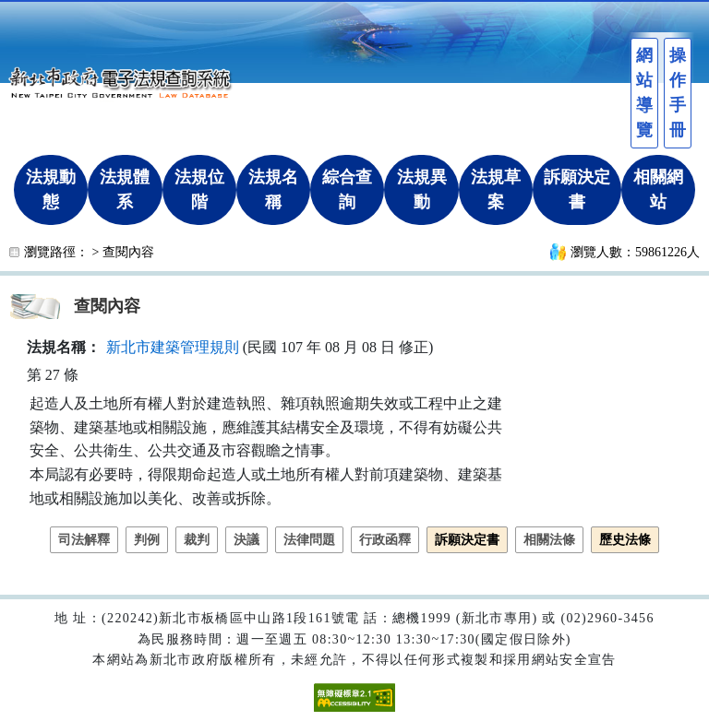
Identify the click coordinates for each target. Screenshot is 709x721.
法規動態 (51, 189)
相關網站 (658, 189)
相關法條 (549, 540)
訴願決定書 (577, 189)
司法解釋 (84, 540)
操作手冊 (677, 92)
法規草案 (496, 189)
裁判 (197, 540)
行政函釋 (385, 540)
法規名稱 (273, 189)
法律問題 (309, 540)
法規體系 (125, 189)
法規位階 (199, 189)
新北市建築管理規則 (172, 347)
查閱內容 (128, 252)
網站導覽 (644, 92)
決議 (246, 540)
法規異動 (422, 189)
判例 (147, 540)
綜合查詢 (347, 189)
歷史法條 (625, 540)
